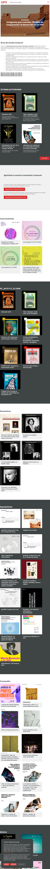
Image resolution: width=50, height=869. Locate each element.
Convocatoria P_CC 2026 (31, 212)
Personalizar (21, 864)
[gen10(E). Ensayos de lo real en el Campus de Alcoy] (6, 399)
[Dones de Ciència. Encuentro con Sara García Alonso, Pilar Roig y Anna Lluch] (6, 328)
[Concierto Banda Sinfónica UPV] (31, 626)
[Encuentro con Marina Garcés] (18, 328)
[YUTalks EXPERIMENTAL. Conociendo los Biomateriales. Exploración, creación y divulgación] (44, 251)
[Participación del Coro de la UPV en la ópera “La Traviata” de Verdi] (31, 100)
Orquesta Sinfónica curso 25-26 (43, 659)
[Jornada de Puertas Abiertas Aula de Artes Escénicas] (6, 500)
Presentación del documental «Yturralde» (18, 757)
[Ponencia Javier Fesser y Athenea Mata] (18, 282)
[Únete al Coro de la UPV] (6, 625)
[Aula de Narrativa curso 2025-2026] (44, 499)
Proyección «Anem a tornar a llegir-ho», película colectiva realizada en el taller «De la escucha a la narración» (5, 728)
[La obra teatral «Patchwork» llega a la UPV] (44, 745)
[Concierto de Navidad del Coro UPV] (18, 625)
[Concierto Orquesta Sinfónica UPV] (44, 626)
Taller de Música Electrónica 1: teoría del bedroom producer (31, 540)
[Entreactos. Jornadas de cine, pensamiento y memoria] (44, 712)
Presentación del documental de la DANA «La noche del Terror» (5, 759)
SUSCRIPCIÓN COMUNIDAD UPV (14, 162)
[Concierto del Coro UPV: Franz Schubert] (18, 598)
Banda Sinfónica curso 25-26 (30, 683)
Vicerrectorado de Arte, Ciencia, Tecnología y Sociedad (19, 46)
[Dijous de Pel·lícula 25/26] (6, 772)
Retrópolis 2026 (5, 110)
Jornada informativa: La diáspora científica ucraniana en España (18, 726)
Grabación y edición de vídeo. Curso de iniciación (5, 570)
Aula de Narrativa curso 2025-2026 (43, 509)
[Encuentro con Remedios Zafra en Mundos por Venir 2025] (6, 357)
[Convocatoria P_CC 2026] (31, 201)
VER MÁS (44, 131)
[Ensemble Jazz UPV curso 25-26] (6, 672)
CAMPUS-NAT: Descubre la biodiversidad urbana (5, 295)
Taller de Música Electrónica (30, 511)
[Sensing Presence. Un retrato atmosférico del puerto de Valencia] (6, 457)
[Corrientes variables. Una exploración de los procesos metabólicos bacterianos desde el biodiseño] (6, 424)
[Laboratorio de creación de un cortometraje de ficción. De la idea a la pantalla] (43, 100)
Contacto (21, 809)
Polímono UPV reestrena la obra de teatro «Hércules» (31, 263)
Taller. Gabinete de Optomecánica (31, 410)
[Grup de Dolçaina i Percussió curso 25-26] (18, 672)
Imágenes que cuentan (18, 409)
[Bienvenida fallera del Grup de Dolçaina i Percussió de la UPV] (31, 598)
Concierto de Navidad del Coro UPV (18, 634)
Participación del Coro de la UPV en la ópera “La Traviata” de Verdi (31, 113)
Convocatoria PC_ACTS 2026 (18, 212)
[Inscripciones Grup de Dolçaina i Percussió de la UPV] (44, 598)
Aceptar (6, 864)
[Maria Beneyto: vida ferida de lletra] (31, 457)
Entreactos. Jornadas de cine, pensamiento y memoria (44, 725)
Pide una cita (41, 824)
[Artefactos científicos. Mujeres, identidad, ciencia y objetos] (18, 424)
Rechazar (13, 864)
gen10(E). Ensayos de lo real (31, 435)
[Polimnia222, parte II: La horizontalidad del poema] (18, 500)
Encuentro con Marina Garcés (18, 338)
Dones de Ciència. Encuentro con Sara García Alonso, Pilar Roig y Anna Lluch (5, 342)
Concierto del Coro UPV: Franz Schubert (18, 610)
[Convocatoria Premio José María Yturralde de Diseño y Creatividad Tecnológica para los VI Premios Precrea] (44, 201)
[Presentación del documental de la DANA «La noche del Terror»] (6, 745)
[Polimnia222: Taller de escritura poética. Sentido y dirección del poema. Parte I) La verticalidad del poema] (6, 525)
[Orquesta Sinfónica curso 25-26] (44, 648)
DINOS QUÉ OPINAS (41, 816)
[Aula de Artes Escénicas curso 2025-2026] (18, 525)
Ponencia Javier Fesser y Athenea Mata (18, 294)
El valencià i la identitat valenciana (31, 756)
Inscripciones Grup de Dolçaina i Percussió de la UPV (44, 611)
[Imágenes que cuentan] (18, 399)
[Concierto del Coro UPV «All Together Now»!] (6, 647)
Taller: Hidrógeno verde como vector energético (18, 113)
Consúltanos (41, 820)
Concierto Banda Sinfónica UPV (31, 637)
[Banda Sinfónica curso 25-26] (31, 672)
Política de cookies (8, 852)
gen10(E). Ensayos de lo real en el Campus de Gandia (44, 412)
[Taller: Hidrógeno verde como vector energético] (18, 100)
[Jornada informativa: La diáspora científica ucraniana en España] (18, 712)
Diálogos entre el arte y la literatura (44, 339)
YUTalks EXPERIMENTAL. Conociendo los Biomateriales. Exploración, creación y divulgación (44, 266)
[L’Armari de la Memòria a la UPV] (18, 457)
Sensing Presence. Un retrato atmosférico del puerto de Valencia (5, 471)
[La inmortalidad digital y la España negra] (31, 328)
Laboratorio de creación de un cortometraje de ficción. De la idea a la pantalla (43, 114)
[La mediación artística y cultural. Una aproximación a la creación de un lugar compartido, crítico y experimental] (44, 526)
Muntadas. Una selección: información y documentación (44, 438)
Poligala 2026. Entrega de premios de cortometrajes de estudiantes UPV (31, 296)
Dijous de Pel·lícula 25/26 (4, 783)
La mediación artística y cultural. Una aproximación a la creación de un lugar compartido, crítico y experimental (44, 542)
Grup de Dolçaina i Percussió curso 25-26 (17, 684)
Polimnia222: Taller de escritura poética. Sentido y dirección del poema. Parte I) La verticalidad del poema (5, 540)
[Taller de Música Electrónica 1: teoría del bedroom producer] (31, 526)
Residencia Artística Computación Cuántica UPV (5, 213)
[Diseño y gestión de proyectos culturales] (18, 558)
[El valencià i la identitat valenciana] (31, 745)
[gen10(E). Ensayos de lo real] (31, 424)
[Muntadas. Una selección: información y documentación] (44, 424)
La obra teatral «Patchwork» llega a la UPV (44, 756)
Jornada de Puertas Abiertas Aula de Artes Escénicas (5, 513)
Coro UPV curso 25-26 (30, 658)
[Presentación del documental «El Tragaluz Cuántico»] (31, 712)
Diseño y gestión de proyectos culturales (17, 570)
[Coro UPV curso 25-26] (31, 648)
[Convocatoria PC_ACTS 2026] (18, 201)
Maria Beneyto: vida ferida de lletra (31, 468)
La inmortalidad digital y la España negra (31, 340)
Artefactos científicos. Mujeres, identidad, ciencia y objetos (17, 438)
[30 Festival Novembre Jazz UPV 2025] (18, 648)
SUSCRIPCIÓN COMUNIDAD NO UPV (15, 170)
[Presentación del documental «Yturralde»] (18, 745)
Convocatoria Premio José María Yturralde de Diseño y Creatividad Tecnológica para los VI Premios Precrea (44, 218)
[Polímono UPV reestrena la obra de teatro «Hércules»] (31, 251)
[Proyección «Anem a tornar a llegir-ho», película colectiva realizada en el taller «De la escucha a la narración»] (6, 712)
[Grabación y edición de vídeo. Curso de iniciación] (6, 558)
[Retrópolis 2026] (6, 100)
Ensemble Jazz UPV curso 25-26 (5, 683)
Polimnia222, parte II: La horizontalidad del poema (18, 512)
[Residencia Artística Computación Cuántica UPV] (6, 201)
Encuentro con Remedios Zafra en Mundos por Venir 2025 (5, 370)
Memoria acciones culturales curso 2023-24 (11, 74)
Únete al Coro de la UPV (5, 633)
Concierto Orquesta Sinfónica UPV (44, 637)
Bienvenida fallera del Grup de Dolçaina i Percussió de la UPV (31, 612)
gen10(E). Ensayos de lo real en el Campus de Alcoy (5, 412)
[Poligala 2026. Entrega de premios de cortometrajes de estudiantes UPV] (31, 282)
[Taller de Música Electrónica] (31, 500)
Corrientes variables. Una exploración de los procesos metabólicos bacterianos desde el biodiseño (5, 440)
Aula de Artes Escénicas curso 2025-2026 (18, 535)
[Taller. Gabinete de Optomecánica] (31, 399)
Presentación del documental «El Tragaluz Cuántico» (31, 725)
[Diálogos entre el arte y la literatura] (44, 328)
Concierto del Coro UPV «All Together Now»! (5, 657)
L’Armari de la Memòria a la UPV (18, 468)
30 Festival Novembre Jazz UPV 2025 (17, 660)
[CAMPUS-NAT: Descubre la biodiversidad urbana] (6, 282)
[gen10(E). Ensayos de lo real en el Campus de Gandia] (44, 399)
